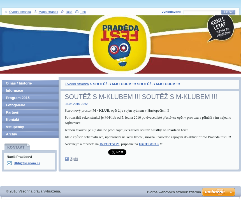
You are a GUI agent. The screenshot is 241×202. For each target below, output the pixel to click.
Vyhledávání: (171, 11)
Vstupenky (15, 127)
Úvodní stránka (77, 84)
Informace (14, 90)
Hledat (228, 12)
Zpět (74, 159)
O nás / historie (19, 83)
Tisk (83, 11)
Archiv (11, 134)
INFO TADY (109, 144)
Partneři (12, 112)
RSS (69, 11)
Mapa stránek (48, 11)
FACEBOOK (149, 144)
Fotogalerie (15, 105)
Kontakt (12, 120)
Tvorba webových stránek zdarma (173, 192)
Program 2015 (18, 98)
